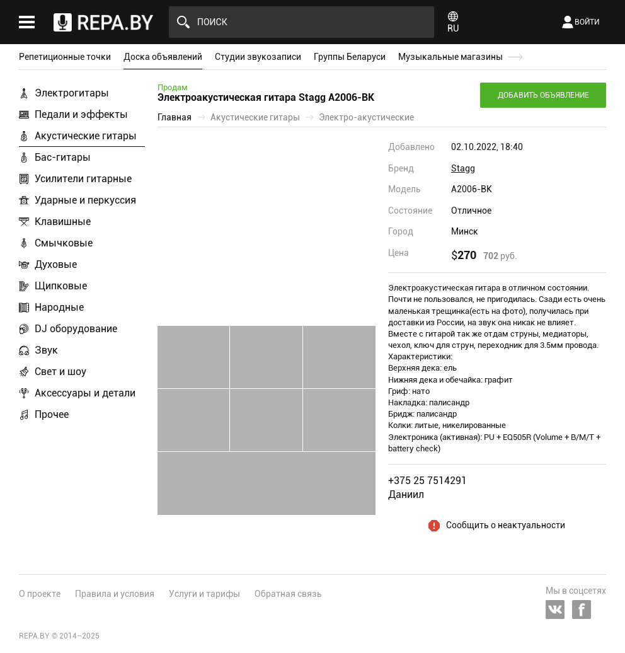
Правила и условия (114, 594)
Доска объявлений (162, 57)
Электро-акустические (366, 117)
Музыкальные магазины (450, 57)
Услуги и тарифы (204, 594)
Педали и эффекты (81, 114)
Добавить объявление (543, 95)
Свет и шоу (60, 372)
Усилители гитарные (83, 179)
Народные (59, 307)
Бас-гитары (63, 157)
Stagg (463, 168)
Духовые (56, 264)
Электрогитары (72, 93)
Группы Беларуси (350, 57)
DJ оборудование (76, 329)
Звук (46, 350)
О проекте (39, 594)
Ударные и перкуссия (85, 200)
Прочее (52, 414)
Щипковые (61, 286)
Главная (175, 117)
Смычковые (64, 243)
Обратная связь (288, 594)
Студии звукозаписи (258, 57)
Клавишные (63, 222)
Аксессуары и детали (85, 393)
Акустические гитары (86, 136)
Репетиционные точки (65, 57)
